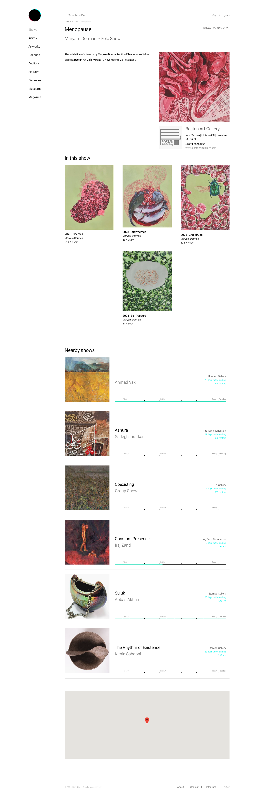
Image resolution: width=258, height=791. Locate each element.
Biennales (34, 80)
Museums (34, 88)
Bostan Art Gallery (202, 128)
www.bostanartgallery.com (200, 148)
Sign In (216, 15)
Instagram (210, 787)
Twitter (226, 787)
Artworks (34, 46)
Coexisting (126, 487)
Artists (32, 38)
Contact (194, 787)
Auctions (34, 63)
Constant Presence (132, 541)
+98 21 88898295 (195, 144)
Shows (32, 29)
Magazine (34, 97)
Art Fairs (33, 71)
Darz (67, 21)
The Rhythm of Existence (137, 650)
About (180, 787)
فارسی (227, 15)
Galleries (34, 54)
